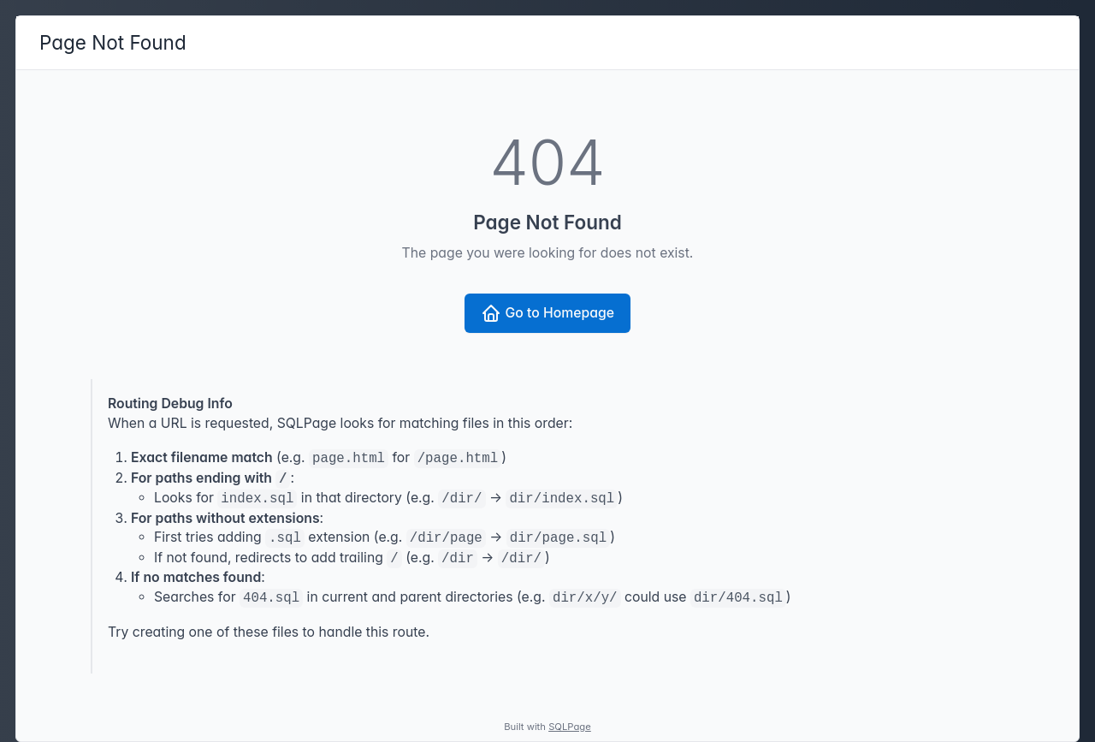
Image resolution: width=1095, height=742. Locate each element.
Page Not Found (112, 42)
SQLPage (569, 727)
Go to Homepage (547, 313)
